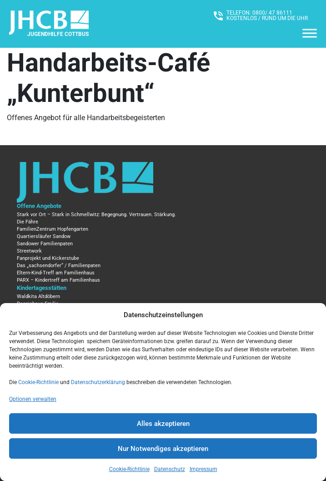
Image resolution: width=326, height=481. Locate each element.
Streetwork (29, 251)
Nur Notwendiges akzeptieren (163, 449)
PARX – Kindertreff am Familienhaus (58, 280)
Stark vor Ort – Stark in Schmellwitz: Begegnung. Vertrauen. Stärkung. (96, 215)
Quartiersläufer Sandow (43, 236)
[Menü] (309, 33)
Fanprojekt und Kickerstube (48, 258)
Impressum (203, 469)
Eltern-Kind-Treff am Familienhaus (56, 273)
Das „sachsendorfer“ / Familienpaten (58, 265)
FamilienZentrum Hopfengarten (52, 229)
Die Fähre (27, 222)
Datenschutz (169, 469)
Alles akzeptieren (163, 424)
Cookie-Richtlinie (38, 382)
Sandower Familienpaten (45, 244)
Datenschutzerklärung (98, 382)
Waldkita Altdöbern (38, 296)
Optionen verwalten (32, 399)
